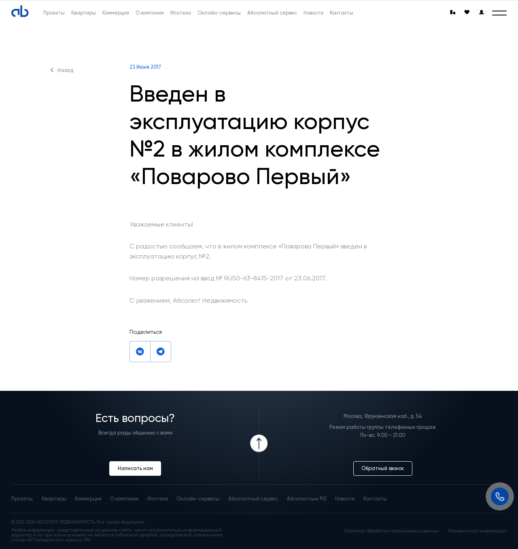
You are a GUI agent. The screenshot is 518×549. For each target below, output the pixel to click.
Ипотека (157, 499)
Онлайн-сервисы (198, 499)
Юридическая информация (477, 531)
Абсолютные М (307, 499)
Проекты (22, 499)
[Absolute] (20, 11)
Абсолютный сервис (253, 499)
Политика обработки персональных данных (391, 531)
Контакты (375, 499)
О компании (124, 499)
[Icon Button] (259, 443)
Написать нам (135, 468)
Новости (345, 499)
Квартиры (54, 499)
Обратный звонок (382, 468)
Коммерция (88, 499)
